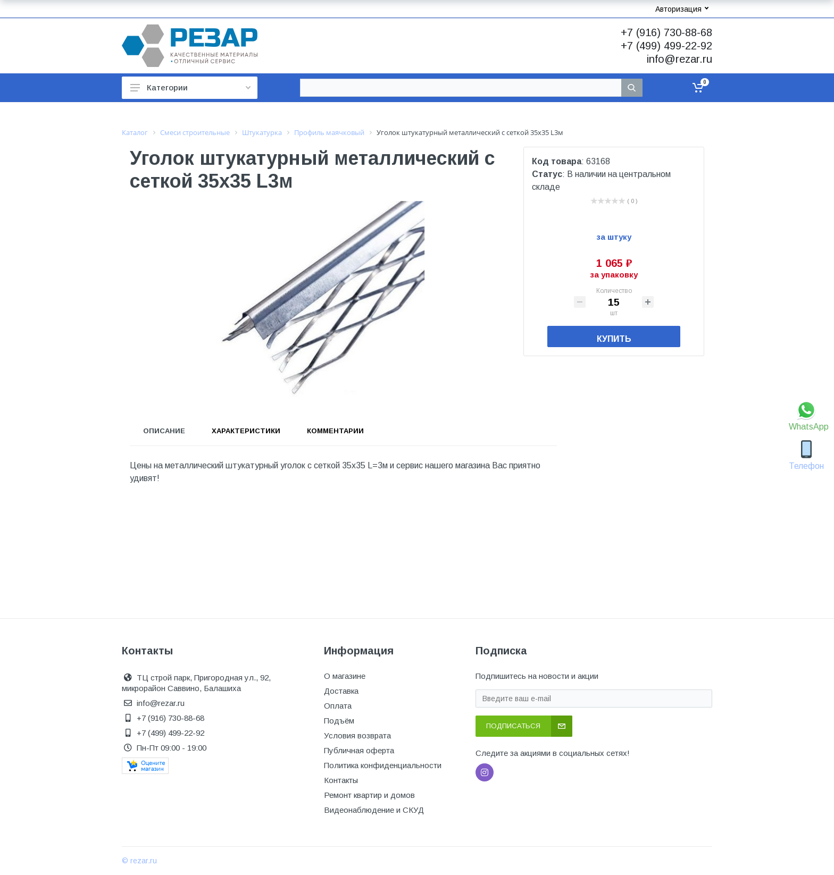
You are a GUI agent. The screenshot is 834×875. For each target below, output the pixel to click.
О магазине (344, 675)
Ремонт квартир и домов (369, 795)
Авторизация (681, 9)
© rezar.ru (139, 860)
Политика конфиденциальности (382, 765)
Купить (614, 338)
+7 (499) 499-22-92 (666, 46)
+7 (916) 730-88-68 (666, 32)
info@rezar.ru (679, 59)
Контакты (341, 780)
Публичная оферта (359, 750)
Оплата (338, 705)
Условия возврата (357, 735)
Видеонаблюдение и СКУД (374, 809)
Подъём (339, 720)
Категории (190, 87)
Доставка (341, 690)
